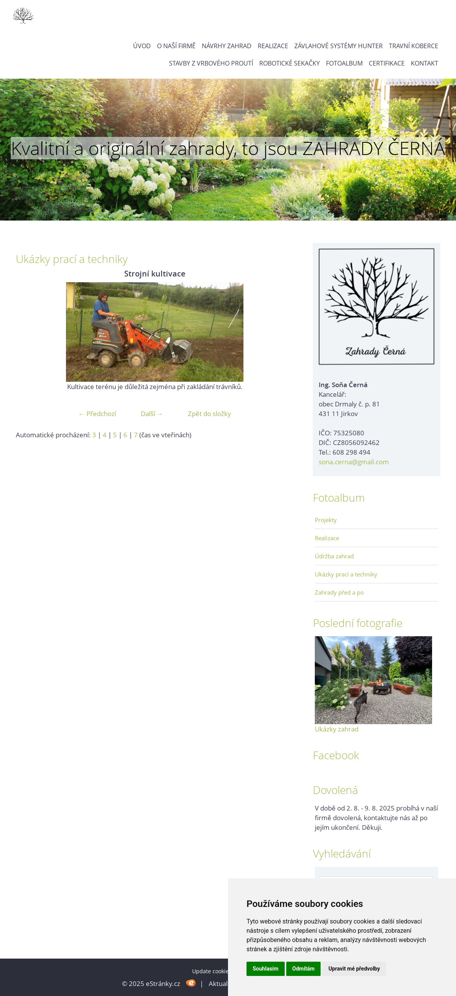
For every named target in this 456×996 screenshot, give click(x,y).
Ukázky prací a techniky (346, 574)
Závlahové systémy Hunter (338, 46)
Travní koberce (413, 46)
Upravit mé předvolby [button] (354, 969)
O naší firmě (176, 46)
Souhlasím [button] (266, 969)
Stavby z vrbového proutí (211, 63)
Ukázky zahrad (336, 729)
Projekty (326, 520)
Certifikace (387, 63)
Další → (152, 413)
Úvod (142, 46)
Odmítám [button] (303, 969)
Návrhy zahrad (227, 46)
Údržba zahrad (334, 556)
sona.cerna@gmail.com (354, 461)
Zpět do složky (209, 413)
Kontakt (424, 63)
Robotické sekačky (289, 63)
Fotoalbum (344, 63)
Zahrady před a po (339, 592)
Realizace (273, 46)
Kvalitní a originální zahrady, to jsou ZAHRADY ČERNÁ (228, 148)
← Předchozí (97, 413)
